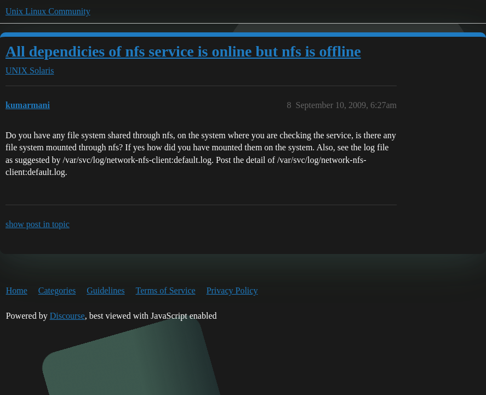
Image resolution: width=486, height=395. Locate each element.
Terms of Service (166, 290)
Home (16, 290)
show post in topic (37, 224)
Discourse (67, 315)
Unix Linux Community (47, 11)
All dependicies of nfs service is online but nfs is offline (183, 51)
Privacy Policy (232, 290)
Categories (57, 290)
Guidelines (105, 290)
